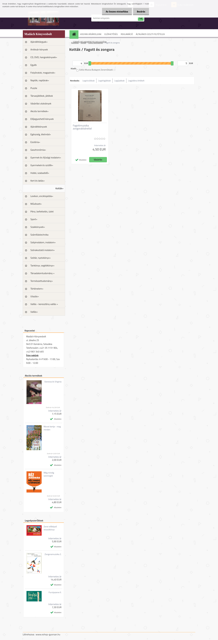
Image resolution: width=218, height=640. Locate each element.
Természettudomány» (41, 281)
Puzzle (33, 88)
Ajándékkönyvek (38, 126)
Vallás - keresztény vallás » (44, 304)
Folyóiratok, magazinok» (42, 72)
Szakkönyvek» (37, 227)
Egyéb (33, 65)
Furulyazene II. (55, 592)
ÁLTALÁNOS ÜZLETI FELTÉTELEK (150, 34)
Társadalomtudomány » (42, 273)
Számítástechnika (39, 234)
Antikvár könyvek (39, 49)
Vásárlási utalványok (40, 103)
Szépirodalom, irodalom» (43, 242)
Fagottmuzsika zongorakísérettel (82, 127)
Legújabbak (119, 80)
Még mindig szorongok (49, 474)
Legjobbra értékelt (136, 80)
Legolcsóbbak (89, 80)
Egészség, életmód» (40, 134)
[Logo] (43, 18)
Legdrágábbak (104, 80)
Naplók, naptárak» (39, 80)
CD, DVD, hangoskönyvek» (43, 57)
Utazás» (34, 296)
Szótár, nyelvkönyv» (40, 258)
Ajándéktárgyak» (39, 42)
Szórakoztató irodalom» (42, 250)
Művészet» (36, 204)
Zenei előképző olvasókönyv (50, 528)
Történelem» (36, 288)
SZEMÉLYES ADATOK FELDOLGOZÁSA (90, 41)
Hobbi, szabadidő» (39, 173)
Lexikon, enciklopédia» (41, 196)
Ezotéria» (35, 142)
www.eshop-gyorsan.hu (48, 634)
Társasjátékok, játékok (41, 96)
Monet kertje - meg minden (52, 428)
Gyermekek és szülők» (41, 165)
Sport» (33, 219)
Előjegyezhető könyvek (42, 119)
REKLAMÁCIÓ (127, 34)
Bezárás (141, 11)
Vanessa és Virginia (52, 381)
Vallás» (34, 312)
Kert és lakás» (37, 180)
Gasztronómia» (38, 150)
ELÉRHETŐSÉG (111, 34)
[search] (141, 18)
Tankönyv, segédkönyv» (42, 265)
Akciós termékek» (39, 111)
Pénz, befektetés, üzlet (42, 211)
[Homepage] (74, 34)
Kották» (59, 188)
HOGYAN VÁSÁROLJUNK (90, 34)
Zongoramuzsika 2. (53, 554)
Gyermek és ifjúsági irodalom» (45, 157)
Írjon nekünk (32, 355)
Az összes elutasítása (117, 11)
